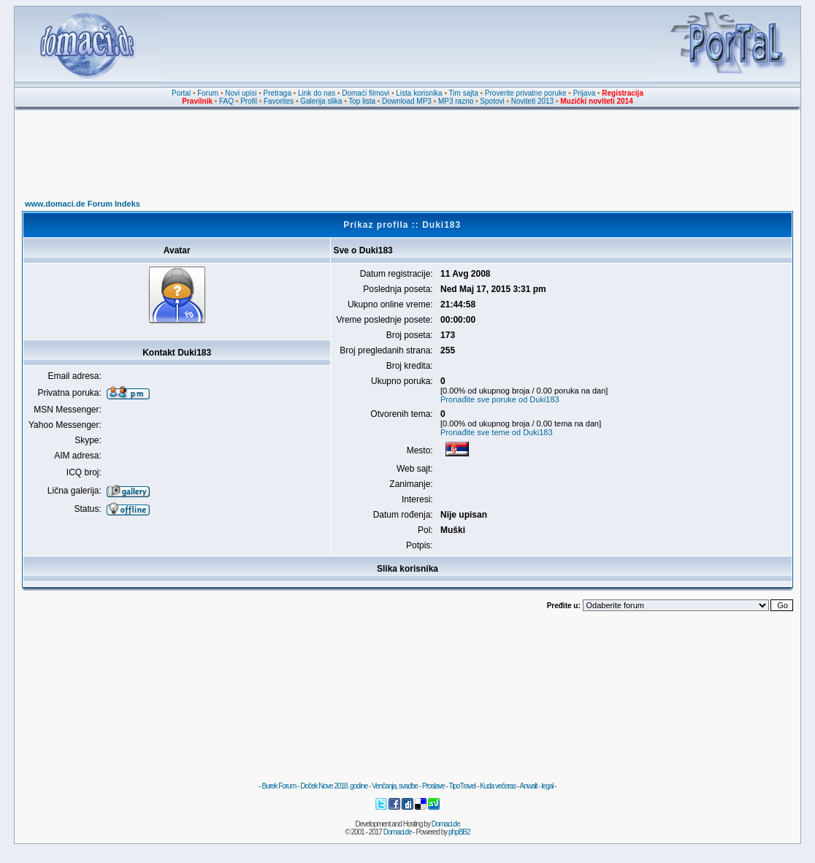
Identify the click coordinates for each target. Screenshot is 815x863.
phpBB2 (459, 832)
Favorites (279, 101)
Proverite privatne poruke (526, 93)
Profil (248, 101)
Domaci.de (446, 824)
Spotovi (492, 101)
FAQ (226, 101)
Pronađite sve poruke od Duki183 (499, 399)
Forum (207, 93)
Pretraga (277, 93)
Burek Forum (278, 786)
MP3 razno (455, 101)
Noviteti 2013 (532, 101)
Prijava (584, 93)
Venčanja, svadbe (395, 786)
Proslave (433, 786)
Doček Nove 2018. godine (333, 786)
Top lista (361, 101)
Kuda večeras (498, 786)
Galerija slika (321, 101)
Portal (181, 93)
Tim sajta (463, 93)
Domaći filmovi (365, 93)
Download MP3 (407, 101)
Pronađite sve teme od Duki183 (496, 432)
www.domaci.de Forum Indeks (82, 203)
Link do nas (316, 93)
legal (547, 786)
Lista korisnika (419, 93)
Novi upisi (240, 93)
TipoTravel (462, 786)
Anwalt (528, 786)
